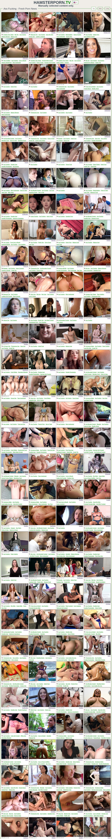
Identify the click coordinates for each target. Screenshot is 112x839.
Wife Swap (11, 192)
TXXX (26, 136)
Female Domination (62, 270)
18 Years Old (6, 346)
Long (107, 8)
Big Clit (87, 60)
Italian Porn (96, 34)
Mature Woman (6, 36)
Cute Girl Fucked (17, 504)
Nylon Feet (73, 580)
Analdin (53, 32)
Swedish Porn (69, 216)
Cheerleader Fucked (89, 634)
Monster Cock (5, 140)
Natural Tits (32, 738)
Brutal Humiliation (100, 582)
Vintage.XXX (107, 32)
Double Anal (14, 164)
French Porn (40, 270)
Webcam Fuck (94, 192)
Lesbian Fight (32, 582)
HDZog (53, 838)
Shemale (31, 660)
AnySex (26, 344)
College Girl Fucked (7, 296)
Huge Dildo (102, 476)
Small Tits (31, 140)
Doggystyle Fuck (22, 450)
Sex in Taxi (41, 192)
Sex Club (104, 398)
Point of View (40, 62)
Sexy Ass (97, 138)
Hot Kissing (60, 140)
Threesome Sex (62, 86)
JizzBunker (107, 110)
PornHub (25, 292)
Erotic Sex (41, 320)
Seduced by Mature (89, 62)
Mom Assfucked (61, 88)
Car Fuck (51, 190)
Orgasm (67, 62)
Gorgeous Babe (90, 346)
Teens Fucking (77, 34)
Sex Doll (68, 684)
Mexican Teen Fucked (7, 815)
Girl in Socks (32, 296)
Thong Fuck (69, 164)
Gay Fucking (69, 112)
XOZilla (81, 318)
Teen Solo (4, 192)
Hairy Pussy (50, 216)
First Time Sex (69, 450)
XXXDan (25, 84)
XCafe (26, 162)
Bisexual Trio (34, 34)
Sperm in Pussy (14, 530)
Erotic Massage (33, 789)
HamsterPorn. (52, 2)
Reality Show (95, 88)
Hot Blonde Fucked (36, 190)
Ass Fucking (22, 34)
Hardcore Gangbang (18, 218)
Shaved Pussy (95, 218)
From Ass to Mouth (91, 86)
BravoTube (52, 318)
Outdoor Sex (70, 478)
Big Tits (16, 34)
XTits (109, 370)
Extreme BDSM (6, 244)
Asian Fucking (34, 216)
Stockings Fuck (18, 478)
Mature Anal (14, 36)
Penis (24, 606)
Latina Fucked (87, 374)
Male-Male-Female (18, 452)
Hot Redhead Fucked (99, 452)
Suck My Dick (49, 34)
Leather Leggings (40, 36)
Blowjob (60, 138)
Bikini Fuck (34, 710)
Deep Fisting (96, 164)
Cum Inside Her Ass (7, 504)
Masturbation (69, 34)
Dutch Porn (14, 86)
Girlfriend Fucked (61, 452)
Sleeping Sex (32, 400)
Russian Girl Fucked (49, 62)
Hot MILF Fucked (88, 452)
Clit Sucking (101, 60)
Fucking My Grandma (34, 530)
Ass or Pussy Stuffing (89, 478)
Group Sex (32, 36)
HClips (53, 58)
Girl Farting (68, 398)
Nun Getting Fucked (89, 36)
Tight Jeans (60, 322)
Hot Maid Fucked (49, 320)
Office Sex (23, 736)
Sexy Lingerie (41, 764)
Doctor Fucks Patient (7, 478)
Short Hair (59, 244)
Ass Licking (104, 138)
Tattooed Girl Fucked (62, 608)
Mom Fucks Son (61, 556)
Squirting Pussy (22, 140)
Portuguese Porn (95, 296)
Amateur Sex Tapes (8, 34)
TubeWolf (25, 448)
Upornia (53, 110)
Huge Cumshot (20, 268)
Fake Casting (60, 62)
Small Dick (93, 166)
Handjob (68, 554)
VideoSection (24, 32)
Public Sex (87, 166)
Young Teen (69, 36)
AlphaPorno (52, 292)
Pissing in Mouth (6, 270)
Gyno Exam (48, 242)
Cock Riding (14, 372)
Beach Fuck (67, 813)
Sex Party (18, 528)
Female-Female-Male (89, 504)
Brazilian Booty (40, 658)
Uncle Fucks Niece (40, 140)
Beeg (109, 396)
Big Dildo (95, 476)
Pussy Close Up (88, 738)
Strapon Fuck (47, 582)
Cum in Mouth (22, 60)
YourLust (25, 266)
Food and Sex (21, 424)
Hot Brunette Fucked (47, 60)
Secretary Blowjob (23, 372)
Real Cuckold (16, 296)
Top (93, 8)
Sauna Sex (66, 140)
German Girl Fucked (45, 374)
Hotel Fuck (73, 138)
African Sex (6, 320)
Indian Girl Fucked (61, 478)
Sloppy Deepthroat (6, 62)
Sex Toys (31, 244)
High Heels (71, 660)
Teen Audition (6, 60)
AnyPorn (53, 162)
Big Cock (44, 294)
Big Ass (88, 268)
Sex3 (26, 474)
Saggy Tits (98, 62)
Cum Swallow (21, 244)
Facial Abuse (87, 88)
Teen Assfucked (61, 36)
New (100, 8)
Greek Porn (5, 789)
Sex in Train (49, 424)
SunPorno (80, 32)
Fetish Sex (41, 242)
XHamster (25, 58)
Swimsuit (31, 712)
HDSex (81, 162)
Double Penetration (96, 140)
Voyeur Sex (23, 686)
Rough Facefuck (22, 710)
